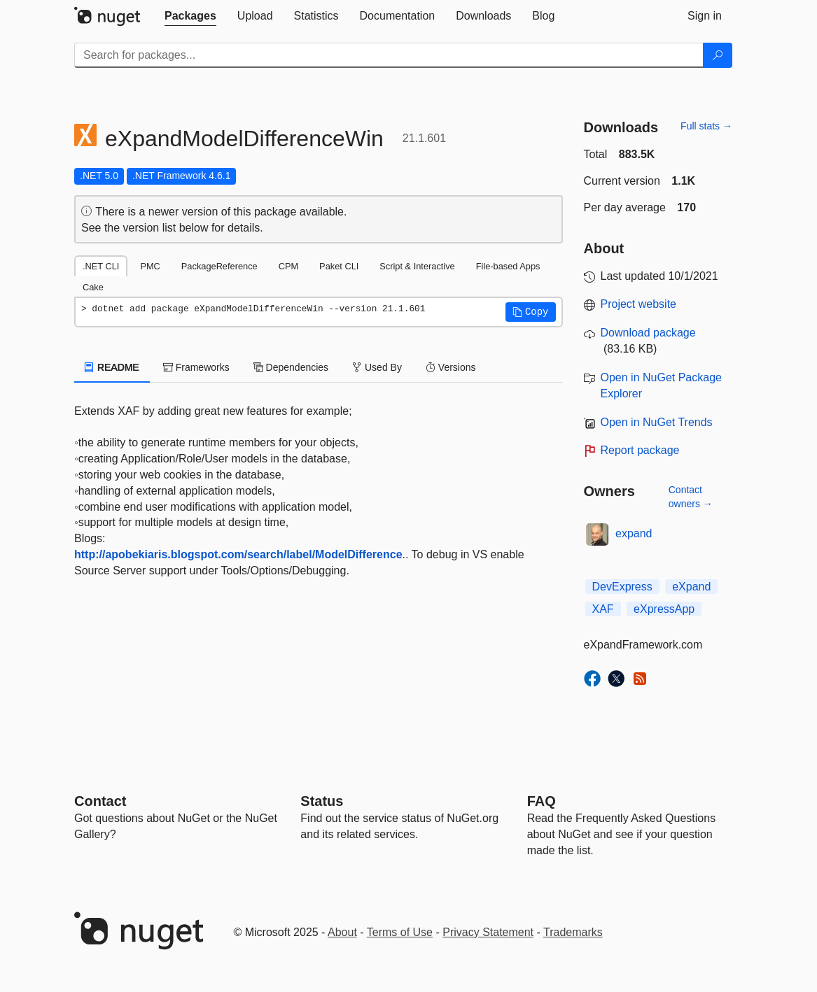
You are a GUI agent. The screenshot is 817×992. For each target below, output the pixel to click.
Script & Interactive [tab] (416, 266)
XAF (603, 609)
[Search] (717, 55)
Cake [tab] (93, 287)
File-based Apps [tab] (508, 266)
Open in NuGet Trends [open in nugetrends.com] (657, 422)
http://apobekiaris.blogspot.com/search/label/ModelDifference (238, 554)
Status (321, 801)
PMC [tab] (150, 266)
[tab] (190, 16)
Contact (100, 801)
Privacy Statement (487, 932)
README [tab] (112, 367)
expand (633, 533)
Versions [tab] (451, 367)
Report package (640, 450)
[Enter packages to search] (389, 55)
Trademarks (573, 932)
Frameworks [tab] (196, 367)
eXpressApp (664, 609)
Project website (639, 304)
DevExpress (622, 587)
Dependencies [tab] (290, 367)
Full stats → (706, 126)
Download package (648, 333)
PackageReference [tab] (219, 266)
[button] (530, 312)
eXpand (691, 587)
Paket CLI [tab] (338, 266)
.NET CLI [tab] (101, 266)
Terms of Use (400, 932)
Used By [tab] (377, 367)
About (342, 932)
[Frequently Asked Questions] (541, 801)
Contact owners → (691, 496)
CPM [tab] (288, 266)
